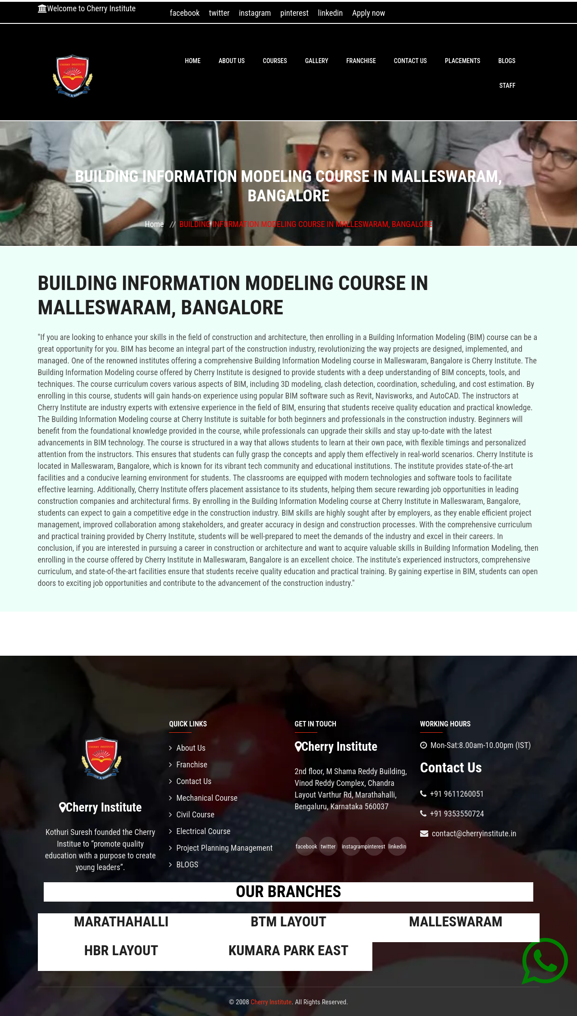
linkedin (330, 13)
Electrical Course (199, 831)
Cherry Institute (271, 1002)
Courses (275, 60)
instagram (255, 13)
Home (193, 60)
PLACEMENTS (462, 60)
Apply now (368, 13)
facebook (185, 13)
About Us (232, 60)
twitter (219, 13)
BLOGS (506, 60)
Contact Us (410, 60)
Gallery (317, 60)
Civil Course (192, 814)
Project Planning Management (221, 848)
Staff (507, 85)
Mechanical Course (203, 798)
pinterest (294, 13)
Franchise (361, 60)
